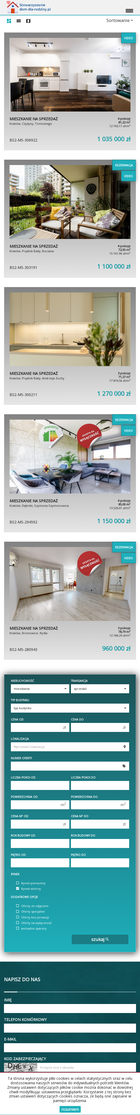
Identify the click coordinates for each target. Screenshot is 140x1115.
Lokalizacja (20, 739)
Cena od (17, 719)
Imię (8, 999)
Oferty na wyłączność (34, 923)
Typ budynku (20, 700)
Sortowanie (119, 20)
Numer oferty (21, 758)
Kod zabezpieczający (25, 1058)
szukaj (100, 939)
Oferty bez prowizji (32, 917)
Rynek (15, 874)
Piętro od (18, 855)
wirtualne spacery (31, 928)
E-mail (10, 1039)
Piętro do (78, 855)
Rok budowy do (83, 835)
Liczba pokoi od (23, 777)
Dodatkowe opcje (24, 897)
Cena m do (79, 816)
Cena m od (19, 816)
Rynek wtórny (28, 889)
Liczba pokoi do (83, 777)
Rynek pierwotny (31, 883)
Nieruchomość (22, 681)
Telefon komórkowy (25, 1019)
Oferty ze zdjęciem (32, 906)
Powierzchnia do (84, 797)
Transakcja (79, 681)
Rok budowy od (23, 835)
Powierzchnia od (24, 797)
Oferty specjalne (30, 912)
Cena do (77, 719)
